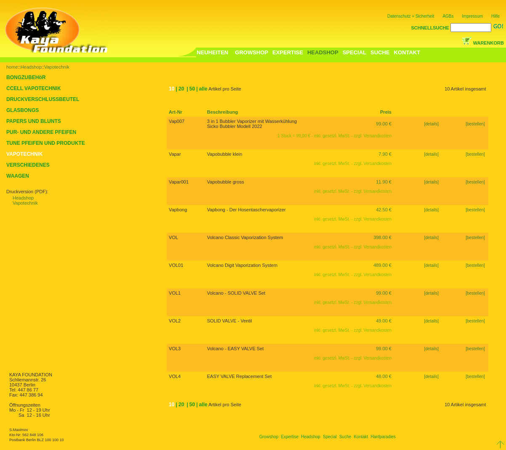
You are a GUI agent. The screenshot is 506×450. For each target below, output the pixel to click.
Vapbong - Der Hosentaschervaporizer (246, 209)
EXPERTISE (287, 52)
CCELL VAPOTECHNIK (33, 88)
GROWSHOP (251, 52)
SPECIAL (354, 52)
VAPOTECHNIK (24, 154)
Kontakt (361, 436)
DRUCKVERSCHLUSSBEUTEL (42, 99)
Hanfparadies (382, 436)
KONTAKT (407, 52)
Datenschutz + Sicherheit (410, 16)
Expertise (289, 436)
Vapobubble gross (225, 181)
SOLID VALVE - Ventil (229, 320)
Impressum (472, 16)
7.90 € (384, 154)
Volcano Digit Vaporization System (242, 265)
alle (203, 89)
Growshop (269, 436)
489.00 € (382, 265)
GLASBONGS (22, 110)
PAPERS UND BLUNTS (33, 121)
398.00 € (382, 237)
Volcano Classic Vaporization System (245, 237)
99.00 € (383, 123)
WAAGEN (17, 176)
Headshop (31, 66)
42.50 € (383, 209)
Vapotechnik (56, 66)
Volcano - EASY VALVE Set (235, 348)
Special (330, 436)
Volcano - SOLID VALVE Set (236, 293)
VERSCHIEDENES (28, 165)
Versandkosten (377, 135)
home (12, 66)
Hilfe (495, 16)
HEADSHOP (322, 52)
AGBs (447, 16)
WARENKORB (488, 42)
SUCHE (380, 52)
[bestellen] (476, 124)
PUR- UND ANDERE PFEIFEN (41, 132)
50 (192, 89)
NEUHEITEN (212, 52)
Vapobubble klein (224, 154)
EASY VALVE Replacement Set (239, 376)
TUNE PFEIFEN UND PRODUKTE (45, 143)
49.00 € (383, 320)
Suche (345, 436)
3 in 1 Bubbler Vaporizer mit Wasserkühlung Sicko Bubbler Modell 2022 (252, 124)
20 (181, 89)
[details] (431, 124)
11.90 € (383, 181)
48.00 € (383, 376)
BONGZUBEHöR (25, 77)
